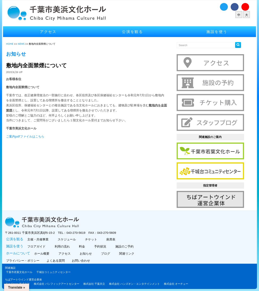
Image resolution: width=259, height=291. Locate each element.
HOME (11, 43)
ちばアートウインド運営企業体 (25, 277)
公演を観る (132, 32)
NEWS (23, 43)
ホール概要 (43, 251)
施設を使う (215, 32)
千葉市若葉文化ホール (21, 270)
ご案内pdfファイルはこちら (27, 136)
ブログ (107, 251)
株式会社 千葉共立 (96, 281)
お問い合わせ (83, 258)
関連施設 (12, 265)
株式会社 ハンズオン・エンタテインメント (136, 281)
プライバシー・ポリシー (25, 258)
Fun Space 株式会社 (20, 281)
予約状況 (101, 244)
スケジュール (68, 237)
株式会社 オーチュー (178, 281)
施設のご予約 (126, 244)
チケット (92, 237)
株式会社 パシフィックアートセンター (58, 281)
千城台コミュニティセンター (55, 270)
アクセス (49, 32)
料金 (83, 244)
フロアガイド (38, 244)
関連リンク (128, 251)
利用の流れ (64, 244)
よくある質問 (58, 258)
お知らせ (87, 251)
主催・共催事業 (39, 237)
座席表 (112, 237)
